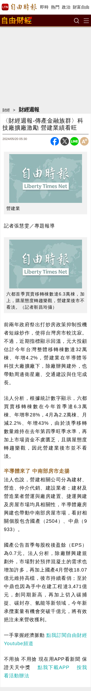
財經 (6, 110)
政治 (66, 7)
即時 (44, 7)
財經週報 (29, 110)
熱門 (55, 7)
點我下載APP (53, 667)
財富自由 (81, 7)
